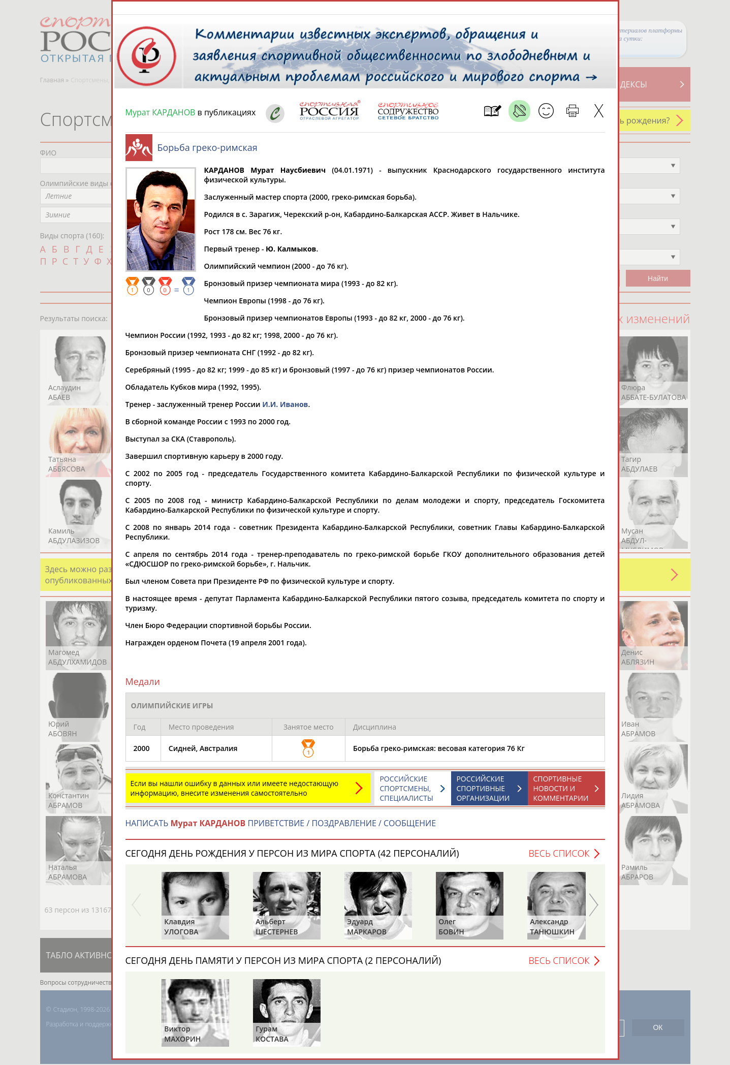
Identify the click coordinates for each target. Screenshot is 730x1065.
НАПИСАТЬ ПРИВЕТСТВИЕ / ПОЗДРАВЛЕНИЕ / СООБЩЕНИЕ (280, 828)
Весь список (558, 858)
